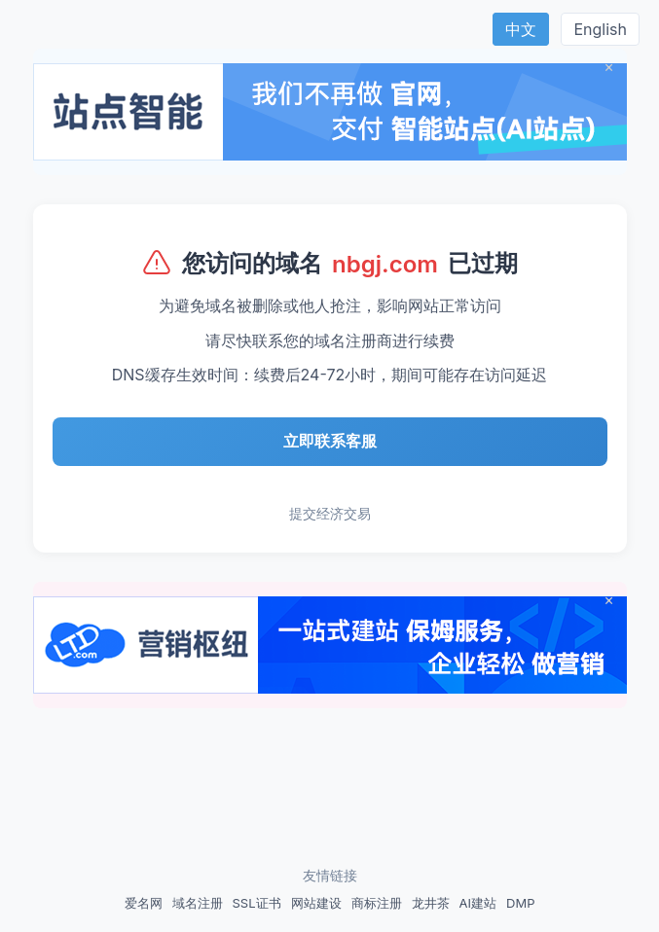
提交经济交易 (330, 513)
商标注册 (376, 903)
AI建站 (477, 903)
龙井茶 (431, 903)
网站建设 (316, 903)
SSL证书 (257, 903)
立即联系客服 (330, 440)
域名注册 (197, 903)
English (600, 29)
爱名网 (144, 903)
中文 (520, 29)
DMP (520, 903)
